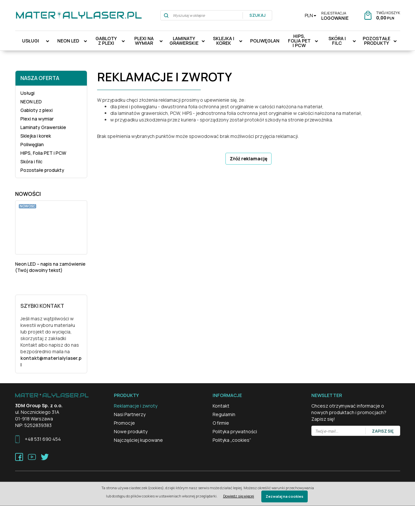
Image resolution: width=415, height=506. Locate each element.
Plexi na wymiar (144, 40)
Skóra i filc (337, 40)
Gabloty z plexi (106, 40)
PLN (310, 15)
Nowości (28, 194)
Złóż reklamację (248, 158)
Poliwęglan (264, 41)
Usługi (30, 41)
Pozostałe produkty (376, 40)
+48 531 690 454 (43, 439)
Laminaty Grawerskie (183, 40)
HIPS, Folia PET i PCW (299, 40)
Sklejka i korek (223, 40)
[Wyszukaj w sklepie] (202, 15)
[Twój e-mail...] (339, 431)
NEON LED (68, 41)
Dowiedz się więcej (238, 495)
